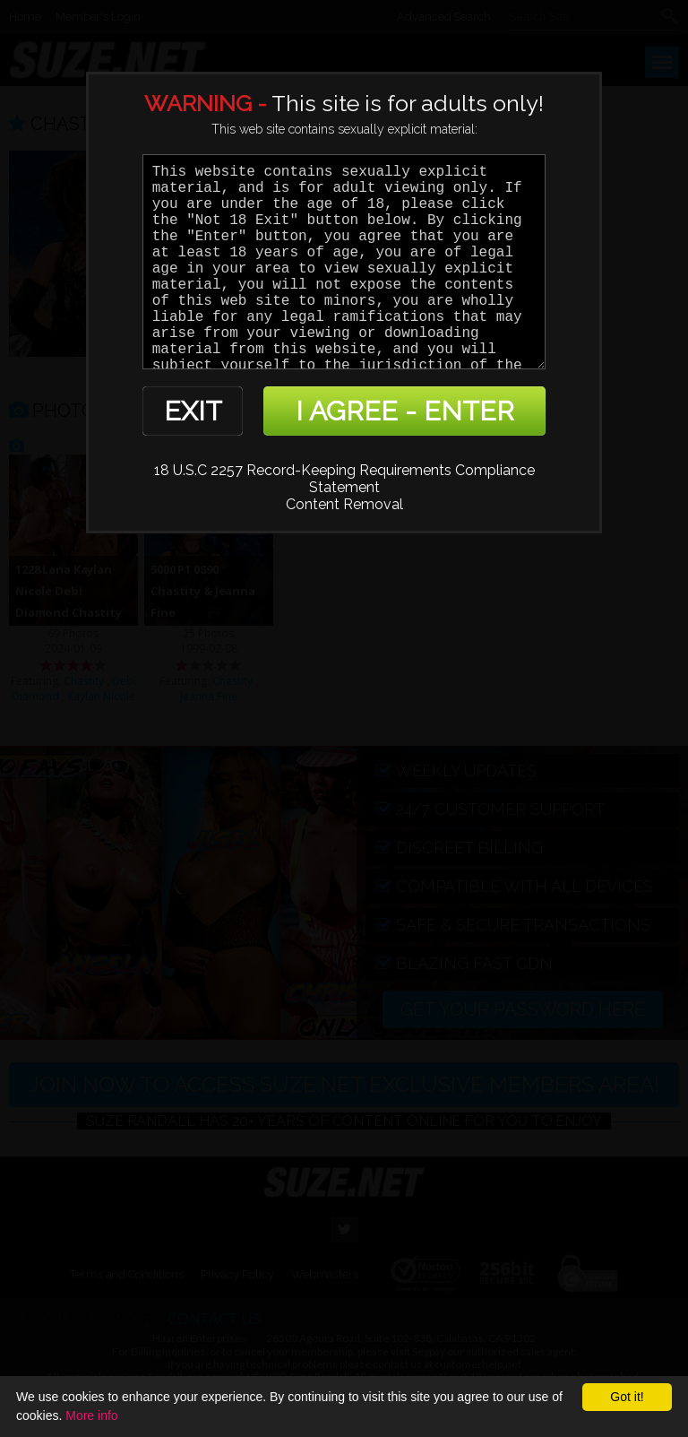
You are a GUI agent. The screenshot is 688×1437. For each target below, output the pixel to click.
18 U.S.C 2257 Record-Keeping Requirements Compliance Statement (344, 479)
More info (91, 1415)
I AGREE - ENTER (405, 411)
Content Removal (344, 504)
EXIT (193, 411)
